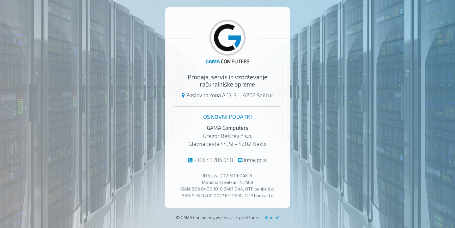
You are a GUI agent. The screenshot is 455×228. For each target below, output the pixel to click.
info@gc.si (255, 160)
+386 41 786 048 (213, 160)
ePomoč (271, 217)
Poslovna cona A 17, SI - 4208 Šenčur (229, 95)
